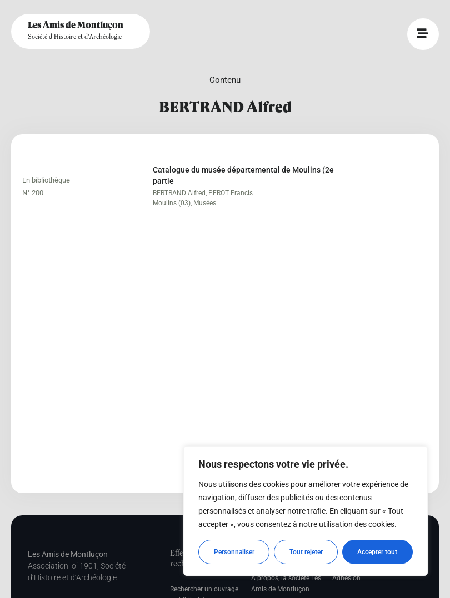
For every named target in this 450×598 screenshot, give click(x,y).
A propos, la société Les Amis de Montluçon (286, 583)
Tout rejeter (306, 552)
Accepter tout (378, 552)
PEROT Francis (230, 193)
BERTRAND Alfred (179, 193)
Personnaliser (234, 552)
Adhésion (346, 578)
